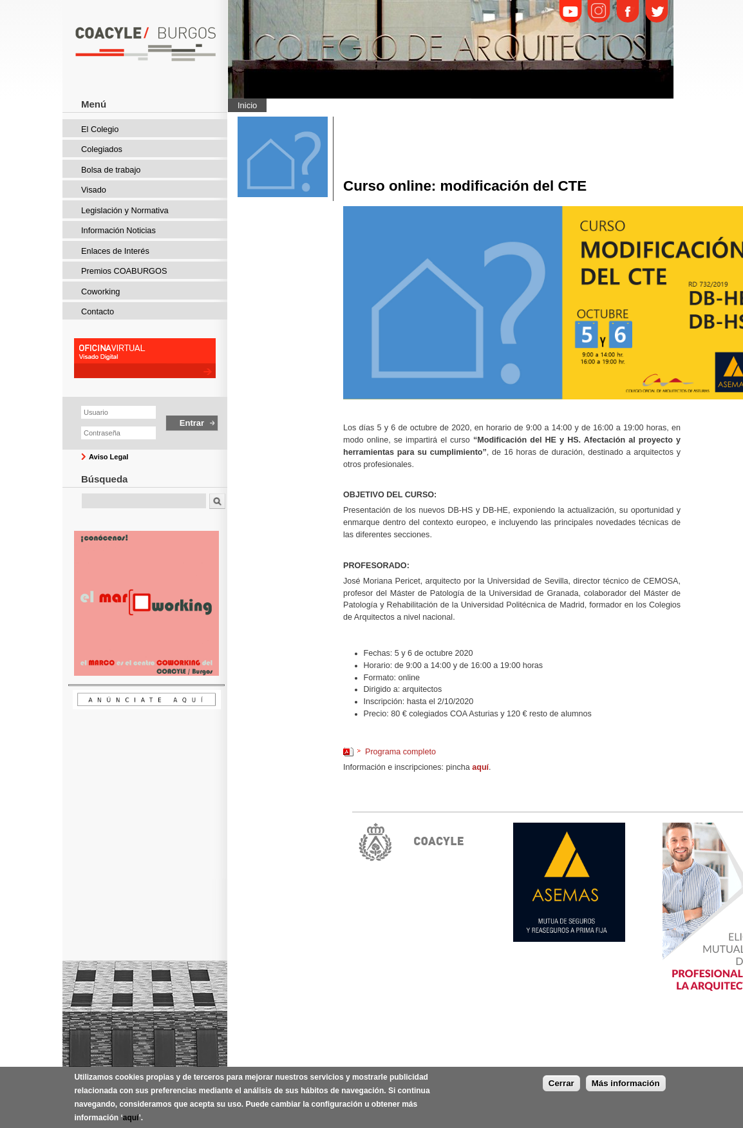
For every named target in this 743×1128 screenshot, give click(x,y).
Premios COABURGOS (124, 271)
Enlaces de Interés (115, 251)
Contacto (97, 311)
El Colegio (99, 129)
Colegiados (101, 149)
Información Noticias (118, 230)
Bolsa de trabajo (110, 170)
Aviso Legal (108, 457)
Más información (626, 1083)
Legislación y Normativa (125, 210)
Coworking (100, 291)
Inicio (247, 105)
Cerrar (561, 1083)
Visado (93, 190)
